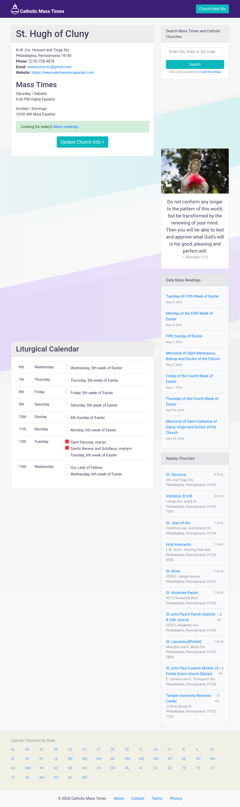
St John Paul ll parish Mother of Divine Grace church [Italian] (192, 671)
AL (13, 749)
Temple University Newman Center (188, 698)
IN (212, 749)
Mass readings (65, 126)
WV (56, 778)
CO (84, 749)
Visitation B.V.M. (179, 496)
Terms (157, 798)
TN (184, 768)
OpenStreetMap (210, 72)
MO (156, 759)
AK (27, 749)
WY (84, 778)
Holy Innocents (178, 544)
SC (156, 768)
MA (99, 759)
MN (127, 759)
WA (42, 778)
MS (141, 759)
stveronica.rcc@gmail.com (49, 67)
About (119, 798)
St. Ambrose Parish (182, 592)
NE (184, 759)
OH (84, 768)
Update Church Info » (82, 142)
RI (140, 768)
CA (70, 749)
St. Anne (173, 571)
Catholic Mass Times (37, 9)
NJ (13, 768)
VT (13, 778)
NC (56, 768)
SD (170, 768)
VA (27, 778)
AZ (42, 749)
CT (99, 749)
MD (84, 759)
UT (212, 768)
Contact (137, 798)
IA (12, 759)
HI (169, 749)
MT (170, 759)
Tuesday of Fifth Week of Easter (192, 296)
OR (113, 768)
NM (27, 768)
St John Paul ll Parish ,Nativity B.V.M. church (190, 617)
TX (198, 768)
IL (197, 749)
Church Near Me (212, 9)
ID (183, 749)
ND (70, 768)
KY (42, 759)
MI (112, 759)
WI (70, 778)
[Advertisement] (82, 195)
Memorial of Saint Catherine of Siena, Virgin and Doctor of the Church (191, 427)
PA (127, 768)
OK (99, 768)
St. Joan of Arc (178, 523)
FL (141, 749)
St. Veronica (176, 474)
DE (113, 749)
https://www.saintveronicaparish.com (62, 72)
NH (212, 759)
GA (156, 749)
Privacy (176, 798)
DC (127, 749)
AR (56, 749)
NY (42, 768)
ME (70, 759)
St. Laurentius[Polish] (183, 641)
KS (27, 759)
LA (56, 759)
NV (198, 759)
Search (195, 64)
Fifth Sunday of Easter (184, 336)
